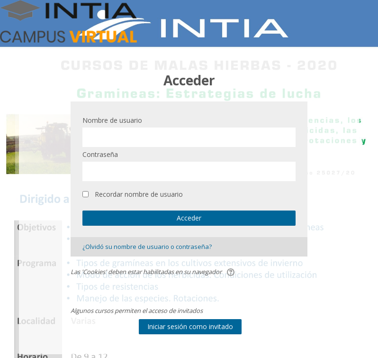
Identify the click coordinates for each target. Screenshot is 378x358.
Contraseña (100, 154)
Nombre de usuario (112, 120)
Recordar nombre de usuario (139, 194)
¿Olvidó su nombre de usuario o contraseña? (147, 246)
